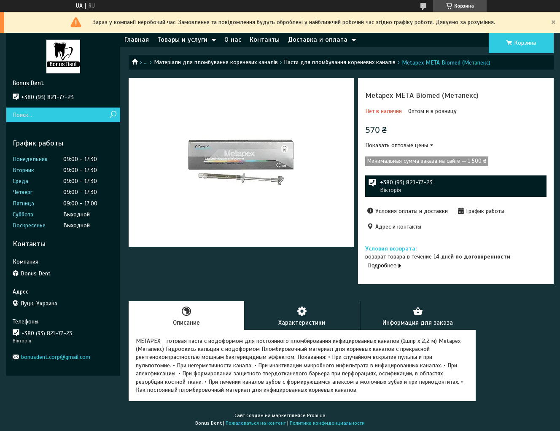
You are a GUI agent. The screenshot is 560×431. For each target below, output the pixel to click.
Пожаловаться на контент (256, 423)
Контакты (265, 39)
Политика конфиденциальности (327, 423)
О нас (232, 39)
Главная (136, 39)
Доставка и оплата (317, 39)
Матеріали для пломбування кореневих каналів (216, 62)
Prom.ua (316, 415)
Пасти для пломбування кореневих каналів (340, 62)
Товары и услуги (182, 39)
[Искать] (112, 115)
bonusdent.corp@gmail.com (55, 357)
